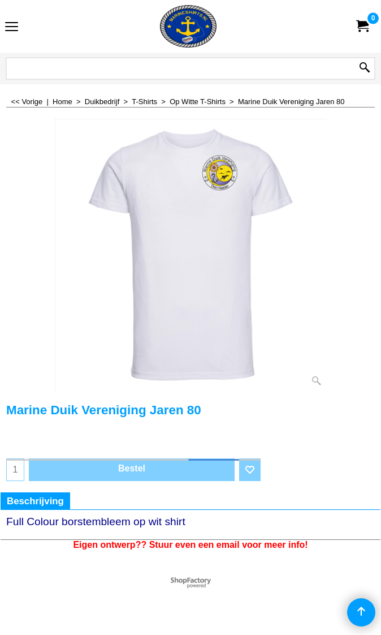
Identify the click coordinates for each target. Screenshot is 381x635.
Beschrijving (35, 501)
